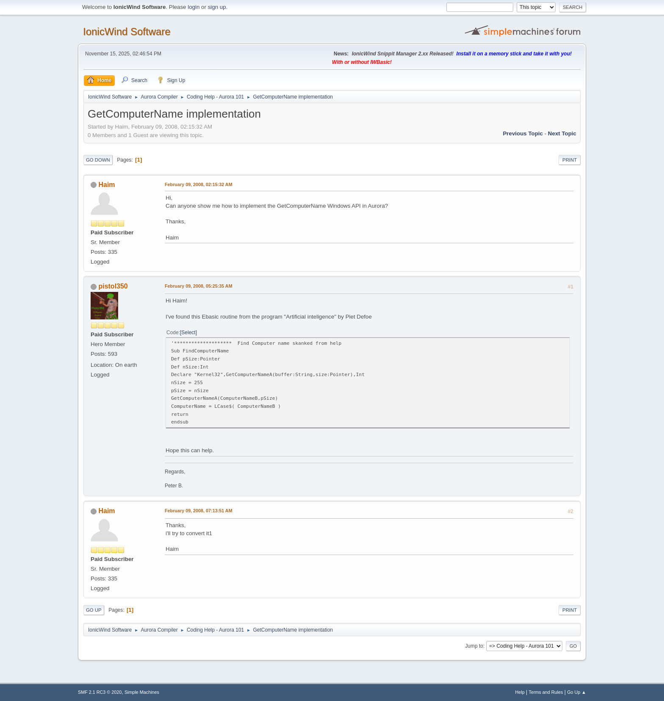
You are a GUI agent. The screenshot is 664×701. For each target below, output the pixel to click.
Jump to (474, 646)
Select (188, 332)
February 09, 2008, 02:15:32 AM (198, 184)
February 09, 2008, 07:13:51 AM (198, 510)
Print (569, 159)
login (193, 7)
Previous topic (523, 133)
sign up (217, 7)
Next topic (562, 133)
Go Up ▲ (576, 692)
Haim (106, 184)
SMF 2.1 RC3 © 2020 (100, 692)
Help (520, 692)
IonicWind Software (127, 31)
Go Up (94, 610)
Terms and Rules (546, 692)
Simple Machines (142, 692)
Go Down (98, 159)
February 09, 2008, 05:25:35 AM (198, 286)
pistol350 (112, 286)
